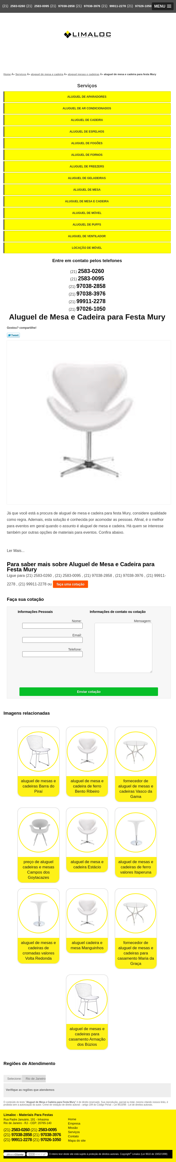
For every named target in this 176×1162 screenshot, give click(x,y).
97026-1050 (143, 6)
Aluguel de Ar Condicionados (87, 108)
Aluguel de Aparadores (87, 96)
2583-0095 (41, 6)
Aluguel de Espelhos (87, 131)
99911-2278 (117, 6)
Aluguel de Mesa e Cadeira (87, 201)
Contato (73, 1136)
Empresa (74, 1123)
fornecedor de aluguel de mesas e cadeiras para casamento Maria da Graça (135, 953)
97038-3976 (92, 6)
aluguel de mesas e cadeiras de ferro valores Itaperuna (135, 867)
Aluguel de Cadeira (87, 120)
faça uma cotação (71, 584)
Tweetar (13, 335)
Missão (73, 1128)
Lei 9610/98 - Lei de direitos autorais (133, 1104)
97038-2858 (66, 6)
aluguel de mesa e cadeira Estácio (87, 864)
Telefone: (52, 652)
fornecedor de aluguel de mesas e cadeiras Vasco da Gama (135, 789)
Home (72, 1119)
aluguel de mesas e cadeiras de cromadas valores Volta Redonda (38, 950)
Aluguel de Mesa (87, 189)
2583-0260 (17, 6)
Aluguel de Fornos (87, 155)
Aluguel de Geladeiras (87, 178)
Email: (52, 638)
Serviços (87, 85)
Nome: (52, 624)
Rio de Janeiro (36, 1078)
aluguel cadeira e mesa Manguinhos (87, 945)
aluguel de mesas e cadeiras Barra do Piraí (38, 786)
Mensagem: (123, 646)
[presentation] (48, 671)
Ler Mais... (16, 551)
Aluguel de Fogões (87, 143)
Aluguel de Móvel (87, 213)
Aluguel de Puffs (87, 224)
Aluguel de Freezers (87, 166)
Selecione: (14, 1078)
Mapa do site (77, 1140)
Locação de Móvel (87, 248)
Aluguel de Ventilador (87, 236)
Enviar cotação (89, 692)
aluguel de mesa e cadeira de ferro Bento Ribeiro (87, 786)
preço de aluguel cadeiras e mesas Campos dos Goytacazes (38, 870)
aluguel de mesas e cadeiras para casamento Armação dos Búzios (87, 1037)
